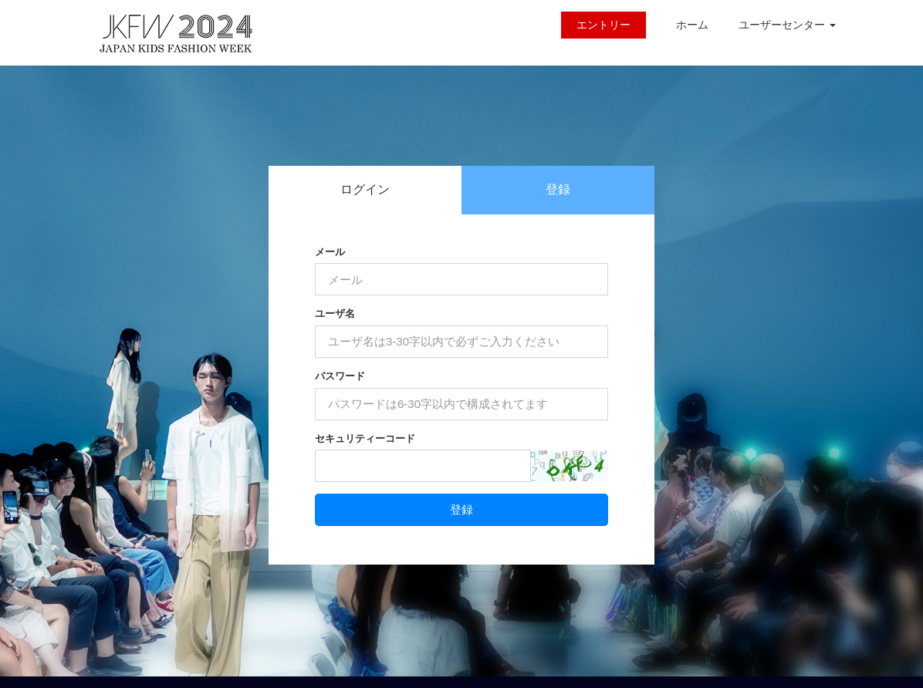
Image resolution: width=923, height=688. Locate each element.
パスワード (340, 376)
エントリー (603, 25)
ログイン (365, 189)
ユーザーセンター (787, 25)
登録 (558, 189)
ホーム (692, 25)
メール (330, 252)
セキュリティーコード (365, 438)
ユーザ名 (335, 313)
